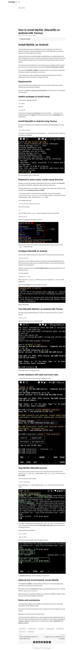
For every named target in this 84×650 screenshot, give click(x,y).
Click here (20, 614)
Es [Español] (19, 2)
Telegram (27, 621)
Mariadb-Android (60, 628)
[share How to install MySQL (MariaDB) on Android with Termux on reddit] (39, 642)
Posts (23, 8)
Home (19, 8)
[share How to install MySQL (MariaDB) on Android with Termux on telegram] (47, 642)
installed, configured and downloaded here (36, 90)
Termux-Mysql (31, 631)
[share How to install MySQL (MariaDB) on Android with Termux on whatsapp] (45, 642)
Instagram (21, 621)
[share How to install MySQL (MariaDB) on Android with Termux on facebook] (42, 642)
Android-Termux (22, 628)
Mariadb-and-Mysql (50, 628)
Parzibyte (11, 2)
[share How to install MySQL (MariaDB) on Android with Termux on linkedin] (37, 642)
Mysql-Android (22, 631)
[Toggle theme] (16, 2)
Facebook (60, 619)
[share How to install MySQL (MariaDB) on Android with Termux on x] (34, 642)
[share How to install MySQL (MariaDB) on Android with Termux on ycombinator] (50, 642)
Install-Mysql (41, 628)
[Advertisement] (42, 18)
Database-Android (32, 628)
